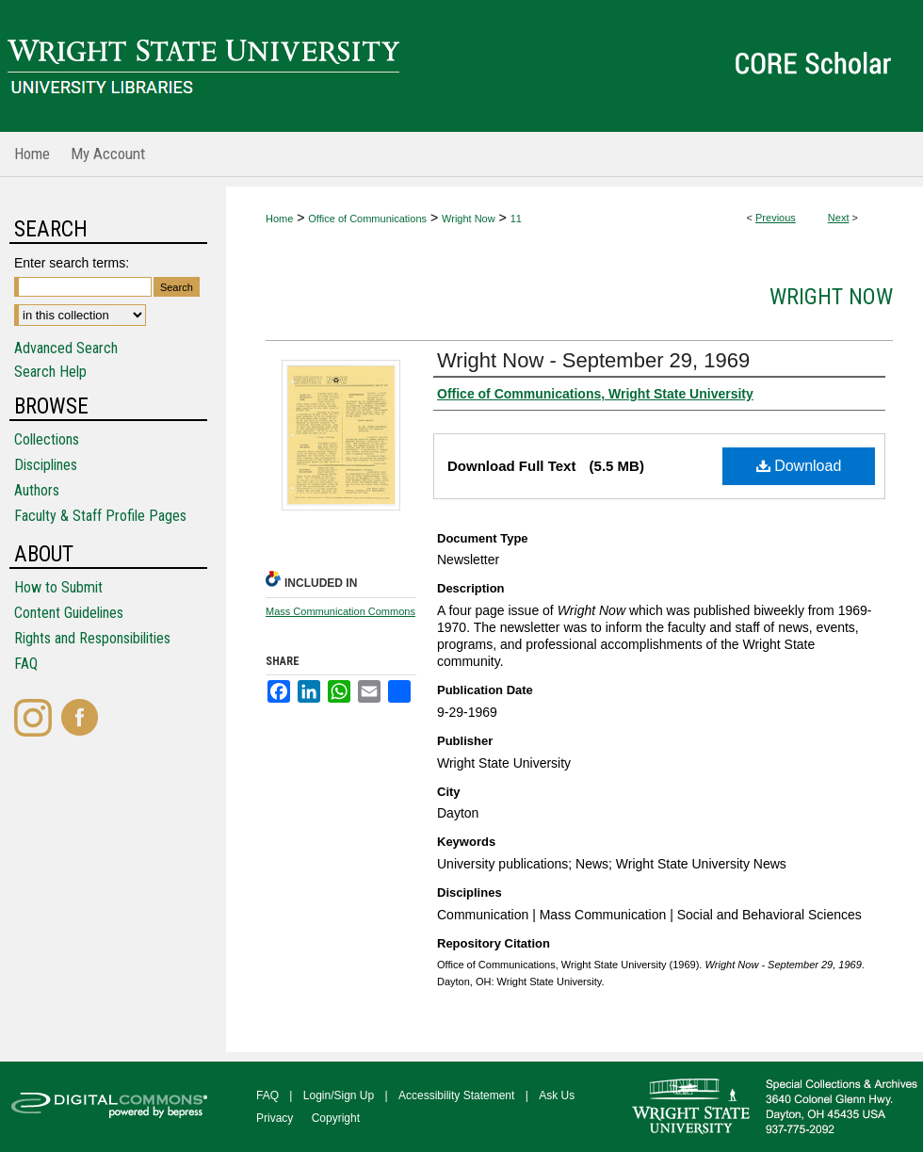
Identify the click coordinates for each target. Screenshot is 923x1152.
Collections (46, 439)
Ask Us (557, 1095)
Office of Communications (367, 218)
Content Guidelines (68, 613)
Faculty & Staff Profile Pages (100, 516)
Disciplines (45, 465)
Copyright (336, 1118)
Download (799, 466)
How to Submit (58, 587)
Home (279, 218)
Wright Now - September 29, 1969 (593, 360)
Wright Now (468, 218)
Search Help (50, 372)
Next (839, 217)
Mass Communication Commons (340, 611)
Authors (36, 490)
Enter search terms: (71, 262)
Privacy (274, 1118)
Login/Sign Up (338, 1095)
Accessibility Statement (456, 1095)
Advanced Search (66, 348)
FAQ (26, 664)
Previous (775, 217)
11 (516, 218)
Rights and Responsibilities (92, 638)
